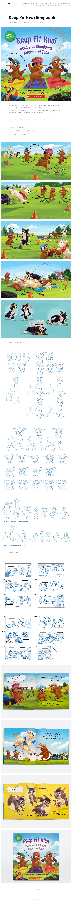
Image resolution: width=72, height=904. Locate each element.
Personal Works (65, 3)
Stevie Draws (6, 3)
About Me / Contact (39, 5)
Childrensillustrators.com (53, 5)
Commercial (56, 3)
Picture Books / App (38, 3)
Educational (48, 3)
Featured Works (27, 3)
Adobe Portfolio (38, 899)
